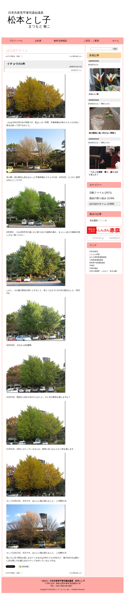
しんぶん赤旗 (94, 254)
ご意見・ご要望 (91, 41)
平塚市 (91, 265)
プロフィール (15, 41)
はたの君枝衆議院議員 (97, 257)
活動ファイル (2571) (100, 192)
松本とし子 (29, 20)
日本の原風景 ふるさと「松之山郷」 (103, 271)
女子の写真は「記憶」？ (14, 56)
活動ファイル (105, 103)
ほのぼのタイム (76, 70)
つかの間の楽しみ (75, 56)
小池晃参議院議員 (96, 260)
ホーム (115, 41)
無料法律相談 (60, 41)
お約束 (38, 41)
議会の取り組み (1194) (101, 198)
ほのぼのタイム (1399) (101, 203)
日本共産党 (93, 251)
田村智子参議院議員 (97, 263)
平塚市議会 (93, 268)
